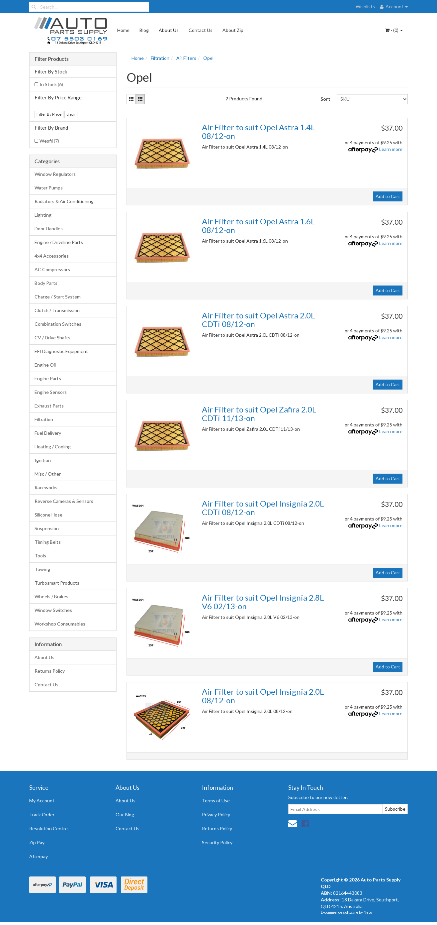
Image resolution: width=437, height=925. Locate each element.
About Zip (232, 30)
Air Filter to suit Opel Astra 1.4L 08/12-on (258, 131)
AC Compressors (52, 269)
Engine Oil (45, 365)
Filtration (44, 419)
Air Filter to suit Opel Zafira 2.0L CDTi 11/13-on (259, 414)
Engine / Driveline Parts (59, 242)
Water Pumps (49, 187)
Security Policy (217, 842)
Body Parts (46, 283)
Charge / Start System (58, 296)
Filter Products (52, 59)
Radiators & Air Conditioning (64, 201)
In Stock (51, 84)
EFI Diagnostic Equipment (61, 351)
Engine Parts (48, 378)
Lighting (43, 215)
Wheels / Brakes (51, 596)
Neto (368, 912)
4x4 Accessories (52, 256)
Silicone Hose (48, 515)
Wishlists (365, 6)
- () (394, 30)
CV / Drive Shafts (52, 337)
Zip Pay (36, 842)
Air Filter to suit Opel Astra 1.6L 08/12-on (258, 225)
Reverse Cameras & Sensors (64, 501)
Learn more (390, 149)
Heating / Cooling (53, 446)
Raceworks (46, 487)
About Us (169, 30)
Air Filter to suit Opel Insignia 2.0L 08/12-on (263, 696)
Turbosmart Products (57, 583)
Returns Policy (50, 671)
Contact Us (201, 30)
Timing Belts (48, 542)
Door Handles (49, 228)
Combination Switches (58, 324)
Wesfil (49, 141)
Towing (42, 569)
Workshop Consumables (60, 624)
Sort (325, 99)
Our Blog (125, 814)
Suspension (47, 528)
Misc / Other (48, 474)
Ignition (43, 460)
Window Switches (53, 610)
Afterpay (38, 856)
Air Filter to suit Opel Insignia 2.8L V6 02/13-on (263, 602)
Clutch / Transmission (57, 310)
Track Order (41, 814)
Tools (40, 555)
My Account (41, 800)
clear (70, 114)
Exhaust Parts (49, 405)
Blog (144, 30)
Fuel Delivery (48, 433)
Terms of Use (216, 800)
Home (123, 30)
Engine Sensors (51, 392)
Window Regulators (55, 174)
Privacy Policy (216, 814)
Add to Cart (388, 196)
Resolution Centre (48, 828)
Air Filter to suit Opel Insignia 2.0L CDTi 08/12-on (263, 508)
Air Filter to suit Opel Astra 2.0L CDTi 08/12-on (258, 319)
